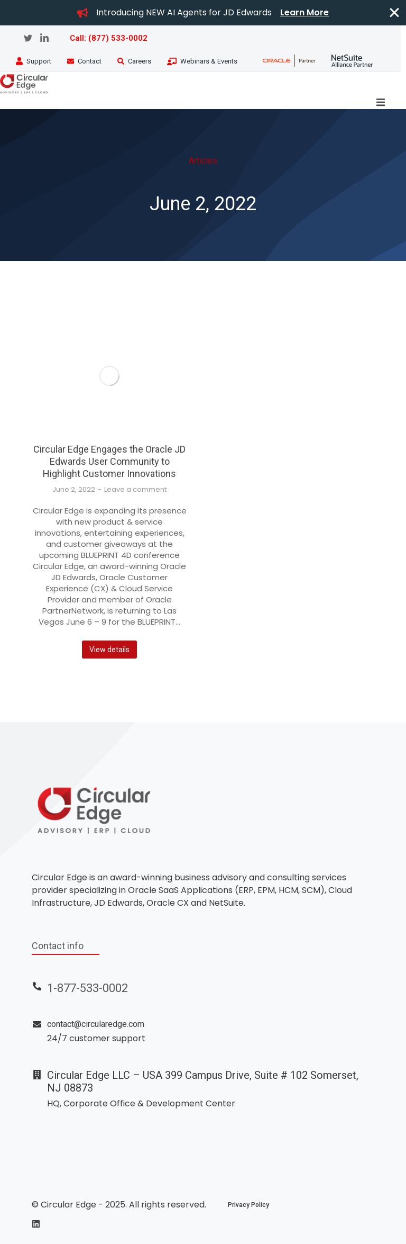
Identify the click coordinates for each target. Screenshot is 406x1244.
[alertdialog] (203, 12)
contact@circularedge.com (95, 1024)
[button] (380, 102)
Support (38, 61)
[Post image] (109, 375)
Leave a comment (135, 489)
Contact (90, 61)
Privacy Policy (248, 1205)
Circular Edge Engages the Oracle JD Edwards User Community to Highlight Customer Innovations (109, 462)
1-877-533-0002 (87, 988)
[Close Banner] (394, 12)
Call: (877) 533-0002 (108, 38)
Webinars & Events (208, 61)
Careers (139, 61)
